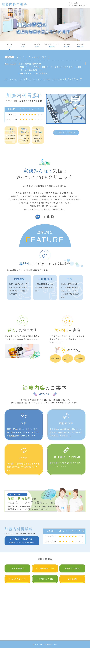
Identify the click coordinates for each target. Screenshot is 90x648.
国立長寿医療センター (45, 568)
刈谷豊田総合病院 (17, 568)
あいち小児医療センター (17, 579)
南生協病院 (72, 579)
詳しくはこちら (66, 132)
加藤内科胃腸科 (14, 4)
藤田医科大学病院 (72, 568)
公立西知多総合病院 (45, 579)
